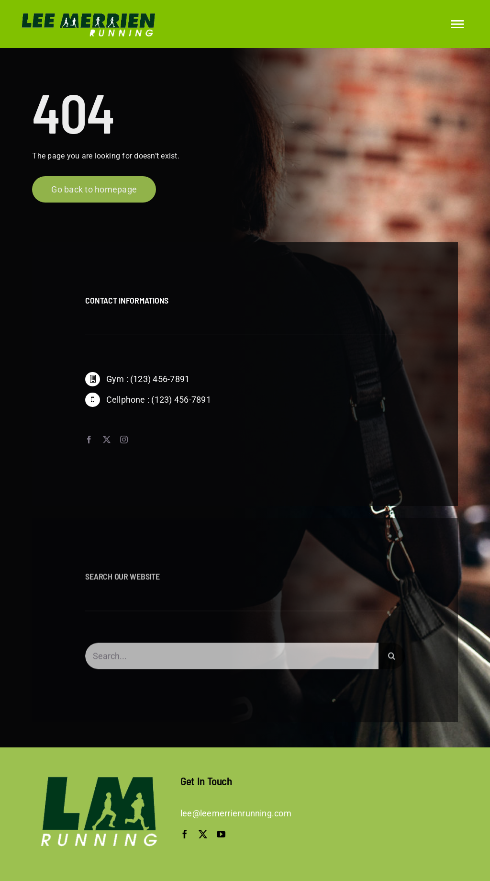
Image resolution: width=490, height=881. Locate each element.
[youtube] (221, 834)
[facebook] (89, 439)
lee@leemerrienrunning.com (235, 813)
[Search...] (231, 658)
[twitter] (107, 439)
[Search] (392, 658)
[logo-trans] (86, 13)
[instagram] (124, 439)
